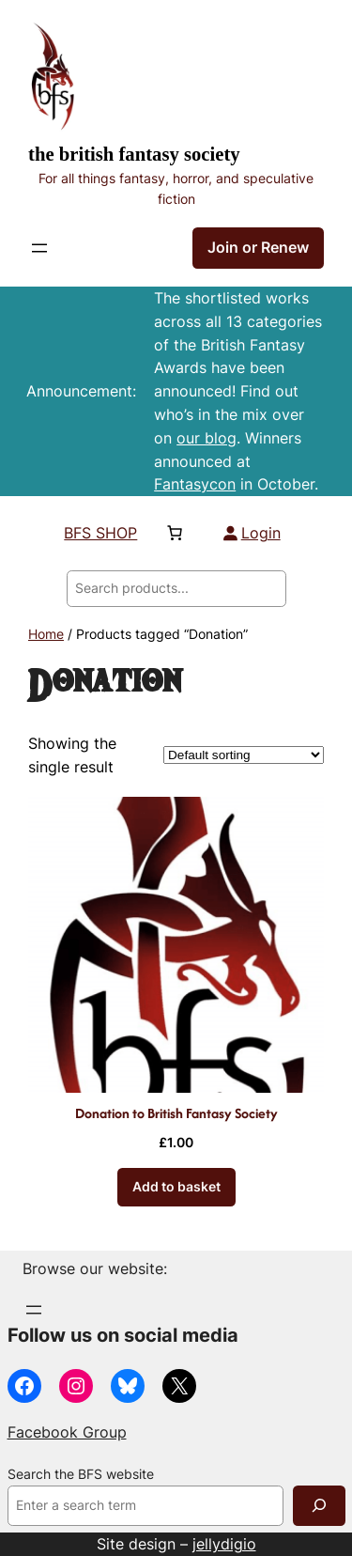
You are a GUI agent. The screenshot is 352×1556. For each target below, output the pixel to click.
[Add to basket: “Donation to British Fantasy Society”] (176, 1187)
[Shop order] (243, 755)
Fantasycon (195, 484)
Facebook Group (67, 1432)
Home (46, 634)
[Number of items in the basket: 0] (174, 533)
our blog (206, 437)
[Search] (319, 1506)
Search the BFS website (81, 1474)
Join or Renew (258, 247)
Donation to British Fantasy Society (176, 1113)
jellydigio (224, 1543)
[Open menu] (39, 248)
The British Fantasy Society (134, 154)
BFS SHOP (100, 532)
